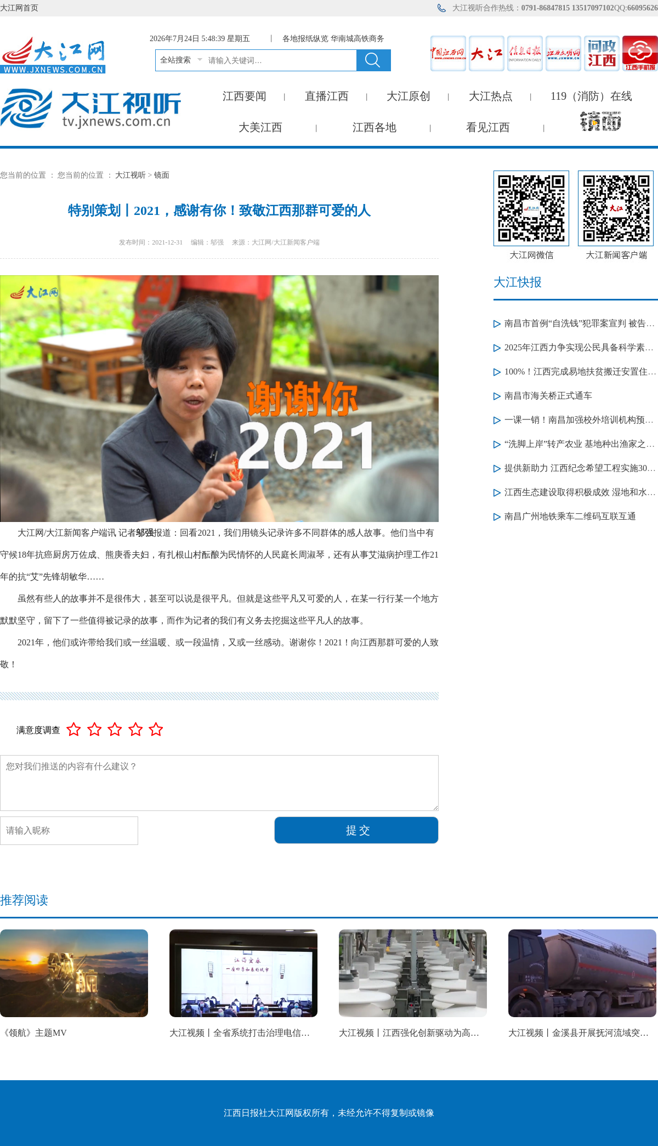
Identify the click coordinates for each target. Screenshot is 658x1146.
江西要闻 (244, 96)
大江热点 (491, 96)
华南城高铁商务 (357, 39)
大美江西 (260, 127)
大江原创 (408, 96)
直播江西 (327, 96)
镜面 (161, 175)
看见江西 (488, 127)
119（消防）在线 (591, 96)
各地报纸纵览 (305, 39)
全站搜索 (175, 60)
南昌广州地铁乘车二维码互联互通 (570, 516)
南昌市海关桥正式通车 (548, 395)
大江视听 (130, 175)
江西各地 (374, 127)
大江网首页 (19, 8)
